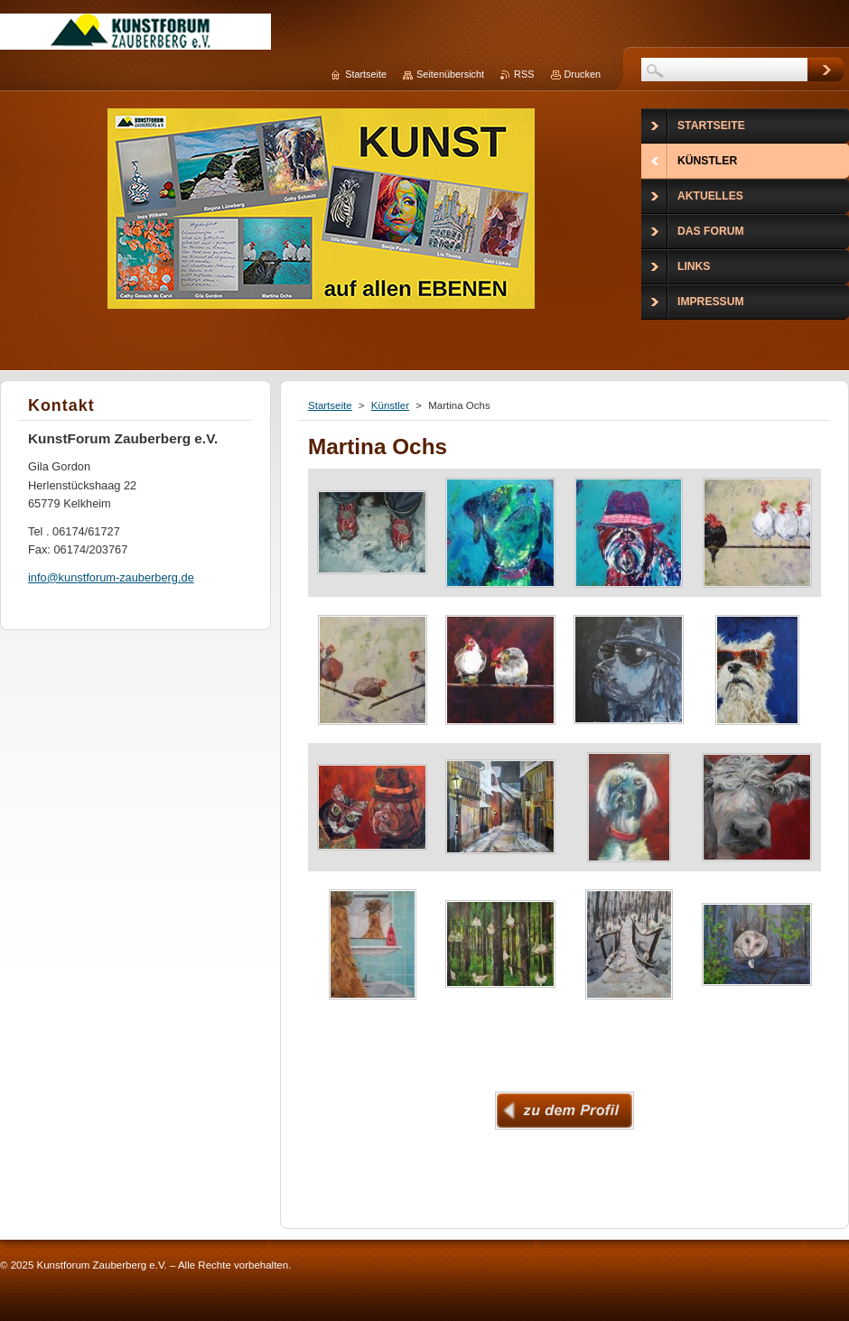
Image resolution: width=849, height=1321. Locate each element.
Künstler (390, 405)
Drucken (583, 74)
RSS (524, 74)
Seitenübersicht (450, 74)
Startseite (330, 405)
